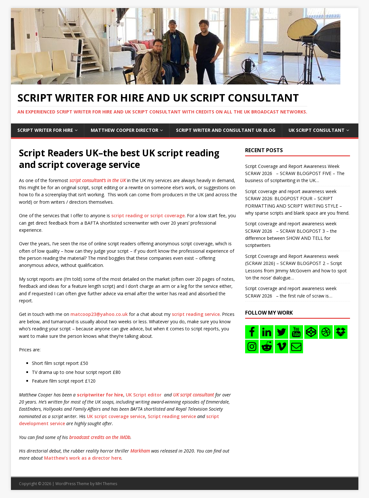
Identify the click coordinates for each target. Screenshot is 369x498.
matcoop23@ (85, 314)
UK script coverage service (116, 416)
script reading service (196, 314)
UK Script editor (143, 395)
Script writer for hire (45, 130)
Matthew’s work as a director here (82, 458)
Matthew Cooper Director (124, 130)
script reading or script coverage (148, 215)
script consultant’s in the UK (97, 180)
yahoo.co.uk (114, 314)
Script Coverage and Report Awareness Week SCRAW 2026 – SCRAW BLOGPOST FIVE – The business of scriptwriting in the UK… (295, 173)
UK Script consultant (317, 130)
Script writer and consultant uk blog (225, 130)
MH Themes (106, 483)
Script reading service (172, 416)
